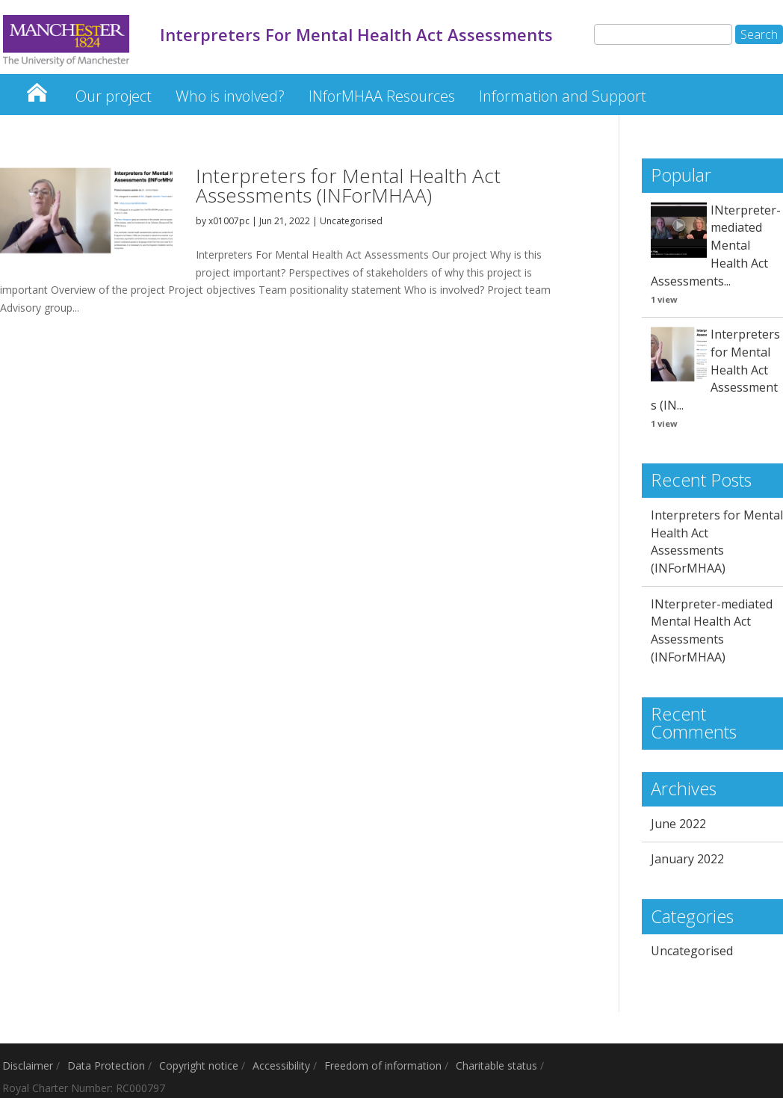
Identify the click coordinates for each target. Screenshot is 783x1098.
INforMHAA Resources (382, 96)
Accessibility (281, 1065)
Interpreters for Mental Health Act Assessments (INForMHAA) (348, 185)
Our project (113, 96)
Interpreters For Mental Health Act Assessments (36, 88)
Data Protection (106, 1065)
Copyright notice (198, 1065)
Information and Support (562, 96)
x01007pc (229, 221)
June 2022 (678, 823)
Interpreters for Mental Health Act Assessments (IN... (715, 369)
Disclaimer (27, 1065)
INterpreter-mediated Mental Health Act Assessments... (716, 245)
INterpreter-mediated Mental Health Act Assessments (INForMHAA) (712, 630)
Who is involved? (230, 96)
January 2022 (687, 859)
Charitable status (496, 1065)
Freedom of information (383, 1065)
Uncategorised (351, 221)
